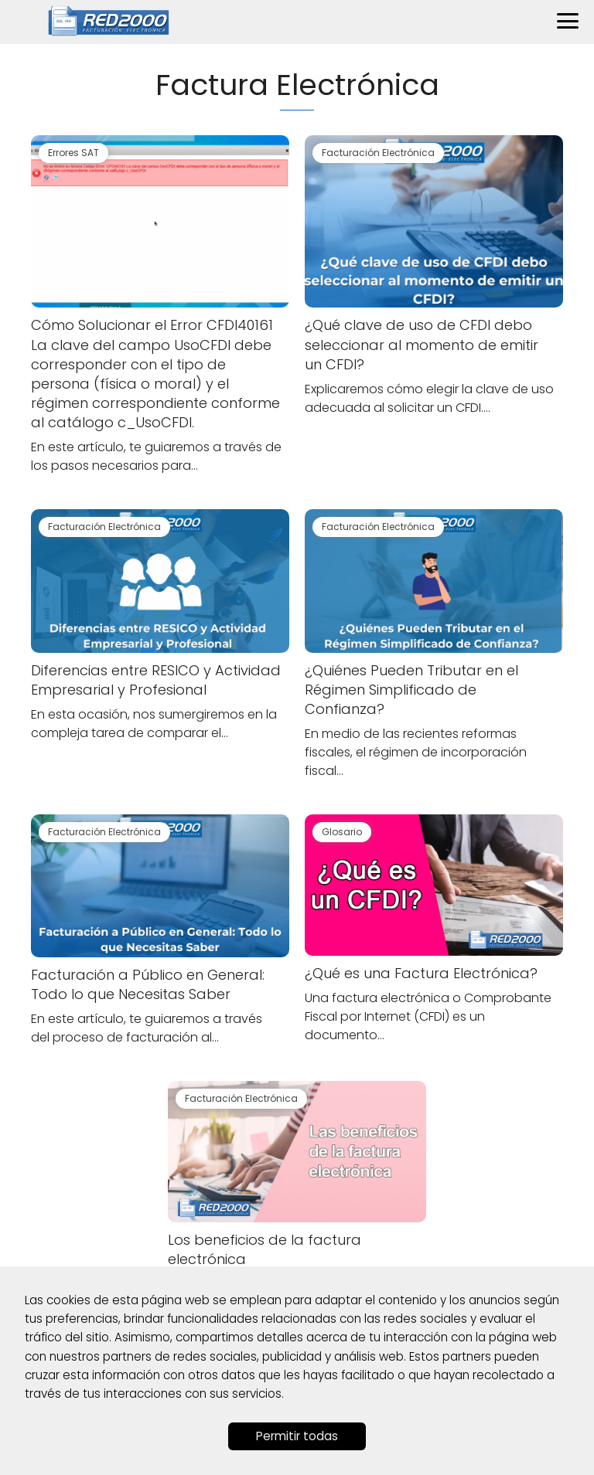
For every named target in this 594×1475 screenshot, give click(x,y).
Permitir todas (297, 1436)
